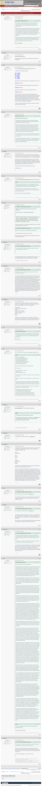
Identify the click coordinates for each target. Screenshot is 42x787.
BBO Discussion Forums (4, 7)
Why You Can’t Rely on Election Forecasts (24, 179)
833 (13, 9)
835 (17, 9)
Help (39, 4)
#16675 (40, 444)
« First (7, 9)
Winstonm (5, 242)
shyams (4, 52)
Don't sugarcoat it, (18, 408)
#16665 (40, 151)
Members (6, 5)
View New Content (36, 7)
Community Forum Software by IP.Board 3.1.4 (34, 785)
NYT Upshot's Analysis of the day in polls (24, 68)
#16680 (40, 738)
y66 (3, 14)
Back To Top (3, 785)
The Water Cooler (15, 7)
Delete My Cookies (12, 785)
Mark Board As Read (18, 785)
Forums (2, 5)
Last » (23, 9)
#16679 (40, 558)
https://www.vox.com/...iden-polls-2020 (21, 118)
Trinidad (4, 738)
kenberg (4, 151)
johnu (4, 488)
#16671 (40, 327)
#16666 (40, 176)
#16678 (40, 529)
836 (18, 9)
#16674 (40, 433)
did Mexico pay (32, 436)
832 (11, 9)
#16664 (40, 112)
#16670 (40, 299)
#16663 (40, 65)
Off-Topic (10, 7)
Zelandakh (5, 266)
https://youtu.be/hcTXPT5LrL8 (20, 56)
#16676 (40, 488)
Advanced (41, 5)
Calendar (10, 5)
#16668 (40, 242)
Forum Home (7, 785)
